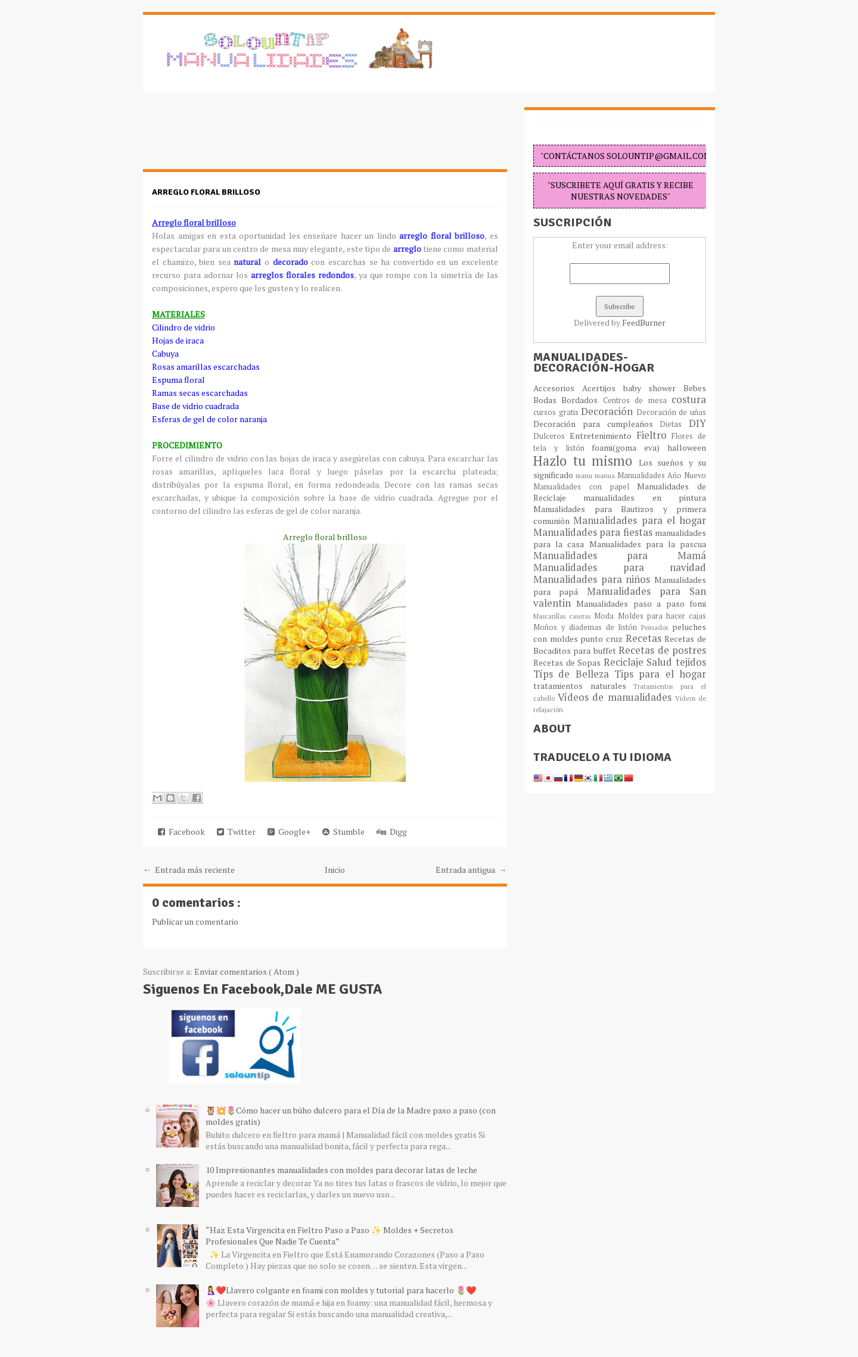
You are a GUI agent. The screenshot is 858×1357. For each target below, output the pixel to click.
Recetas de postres (662, 650)
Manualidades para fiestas (594, 532)
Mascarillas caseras (563, 616)
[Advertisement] (238, 137)
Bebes (694, 388)
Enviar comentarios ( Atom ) (246, 971)
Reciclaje (625, 662)
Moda (605, 616)
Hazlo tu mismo (586, 460)
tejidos (691, 662)
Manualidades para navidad (619, 567)
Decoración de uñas (671, 412)
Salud (661, 662)
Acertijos (602, 388)
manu (585, 475)
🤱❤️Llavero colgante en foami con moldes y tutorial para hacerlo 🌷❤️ (341, 1290)
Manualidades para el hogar (639, 520)
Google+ (289, 831)
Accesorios (557, 388)
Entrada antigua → (471, 869)
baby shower (653, 388)
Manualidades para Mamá (619, 555)
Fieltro (654, 435)
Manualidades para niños (593, 579)
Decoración (608, 411)
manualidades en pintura (644, 497)
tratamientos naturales (583, 685)
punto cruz (602, 638)
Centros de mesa (637, 400)
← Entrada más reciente (189, 869)
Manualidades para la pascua (648, 544)
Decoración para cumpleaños (596, 423)
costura (689, 399)
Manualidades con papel (585, 487)
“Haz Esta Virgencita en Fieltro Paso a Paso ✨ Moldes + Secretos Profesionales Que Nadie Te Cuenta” (329, 1235)
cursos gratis (557, 412)
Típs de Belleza (573, 674)
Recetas (645, 638)
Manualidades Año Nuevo (661, 475)
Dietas (674, 424)
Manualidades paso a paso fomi (641, 603)
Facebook (181, 831)
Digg (392, 831)
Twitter (236, 831)
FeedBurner (644, 322)
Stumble (343, 831)
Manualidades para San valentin (619, 597)
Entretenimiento (603, 435)
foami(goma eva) (629, 447)
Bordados (581, 399)
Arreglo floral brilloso (206, 192)
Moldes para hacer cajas (662, 616)
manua (606, 475)
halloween (686, 447)
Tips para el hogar (660, 674)
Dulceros (551, 436)
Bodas (547, 399)
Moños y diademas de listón (587, 627)
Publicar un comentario (195, 921)
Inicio (335, 869)
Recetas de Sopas (568, 662)
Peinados (656, 627)
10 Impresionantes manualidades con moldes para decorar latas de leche (341, 1169)
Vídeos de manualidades (616, 697)
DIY (697, 423)
